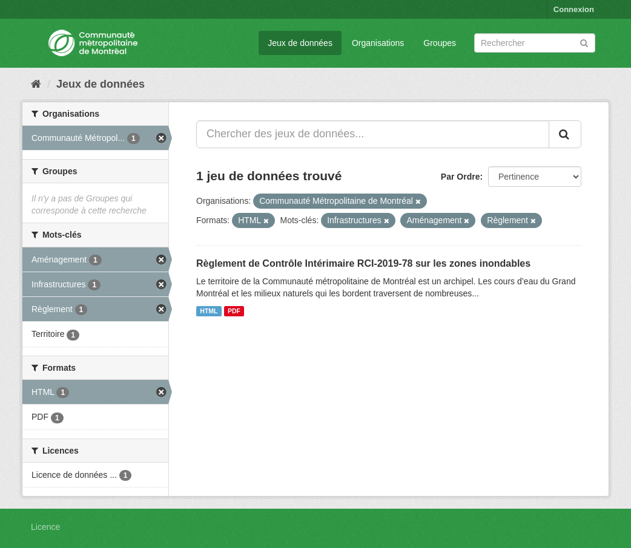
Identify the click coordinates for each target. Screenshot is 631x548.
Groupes (439, 43)
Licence (45, 527)
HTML (208, 311)
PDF (234, 311)
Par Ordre (460, 176)
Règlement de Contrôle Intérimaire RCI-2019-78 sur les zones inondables (363, 263)
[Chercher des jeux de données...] (372, 134)
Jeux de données (300, 43)
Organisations (378, 43)
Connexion (573, 9)
